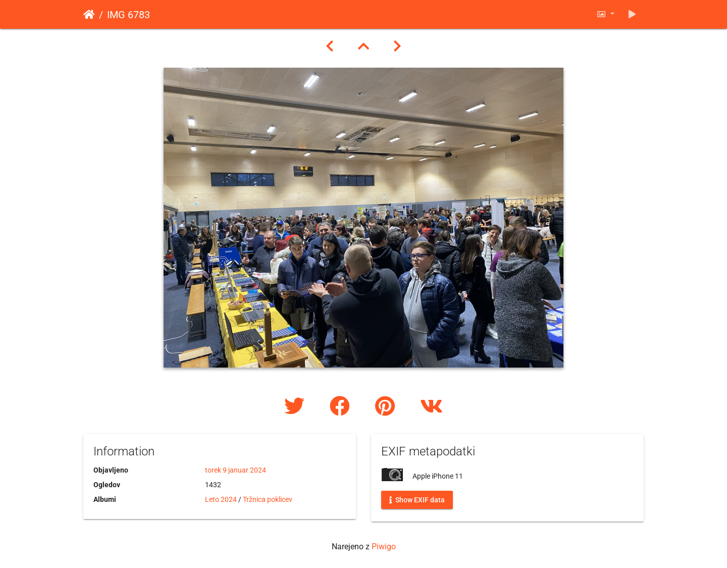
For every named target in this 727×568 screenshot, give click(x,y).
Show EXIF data (417, 500)
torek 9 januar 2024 (235, 470)
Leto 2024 (221, 499)
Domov (89, 14)
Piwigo (384, 546)
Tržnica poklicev (267, 499)
